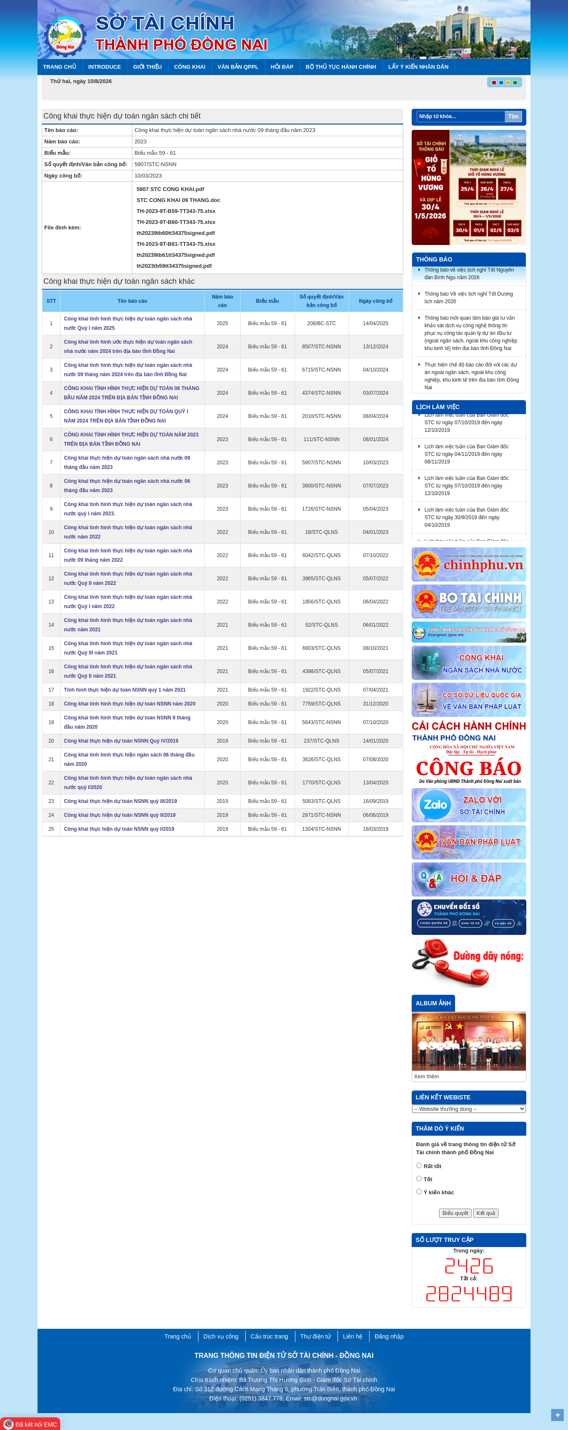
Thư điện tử (315, 1336)
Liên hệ (352, 1336)
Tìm (513, 116)
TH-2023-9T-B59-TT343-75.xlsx (176, 211)
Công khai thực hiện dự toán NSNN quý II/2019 (120, 815)
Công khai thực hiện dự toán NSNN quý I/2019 (119, 829)
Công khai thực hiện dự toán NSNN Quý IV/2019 (121, 741)
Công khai (189, 67)
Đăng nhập (389, 1336)
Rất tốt (433, 1166)
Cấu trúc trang (269, 1336)
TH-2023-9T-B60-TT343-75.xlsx (176, 222)
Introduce (104, 67)
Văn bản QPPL (238, 67)
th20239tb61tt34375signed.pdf (176, 255)
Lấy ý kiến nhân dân (418, 67)
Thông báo (434, 259)
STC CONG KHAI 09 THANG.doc (178, 200)
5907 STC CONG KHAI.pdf (170, 189)
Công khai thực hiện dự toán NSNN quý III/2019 (120, 801)
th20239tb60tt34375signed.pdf (176, 233)
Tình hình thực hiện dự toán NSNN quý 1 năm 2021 (125, 690)
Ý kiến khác (439, 1192)
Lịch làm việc (438, 407)
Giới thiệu (147, 67)
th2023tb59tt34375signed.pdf (174, 266)
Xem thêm (426, 1076)
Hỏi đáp (282, 67)
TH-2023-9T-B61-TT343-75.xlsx (176, 244)
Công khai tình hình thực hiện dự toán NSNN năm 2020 (130, 704)
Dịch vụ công (221, 1336)
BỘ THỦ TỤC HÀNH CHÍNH (340, 67)
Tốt (428, 1179)
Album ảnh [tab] (433, 1003)
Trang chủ (59, 67)
